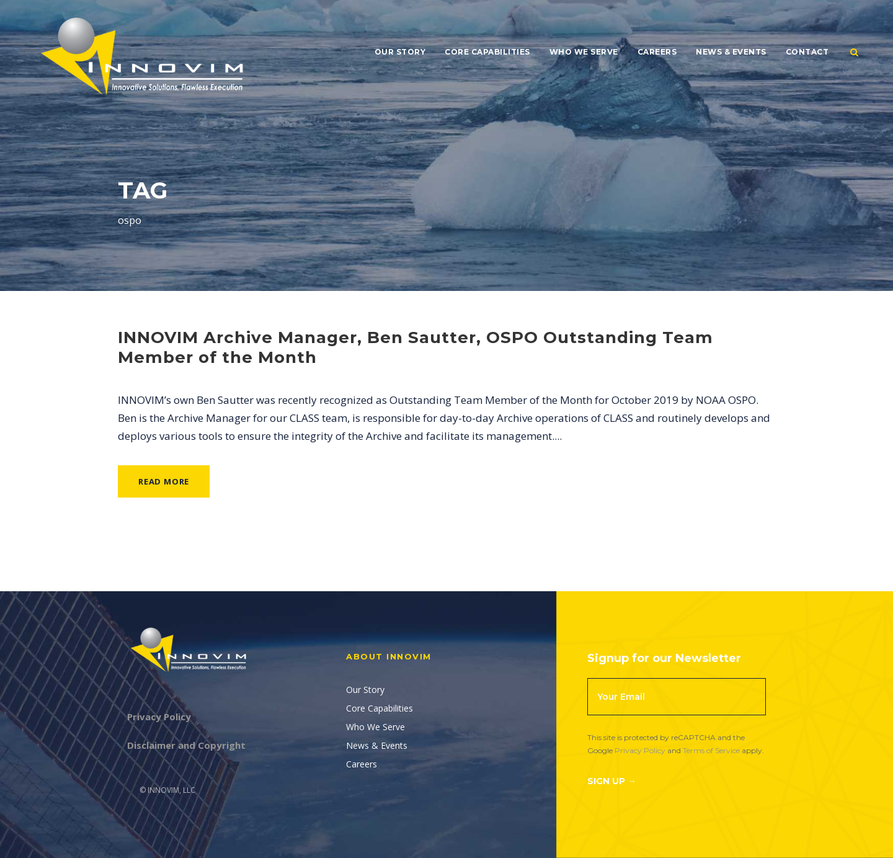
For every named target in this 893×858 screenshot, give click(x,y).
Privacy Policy (640, 750)
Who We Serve (583, 51)
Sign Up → (611, 781)
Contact (807, 51)
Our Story (400, 51)
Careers (657, 51)
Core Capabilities (487, 51)
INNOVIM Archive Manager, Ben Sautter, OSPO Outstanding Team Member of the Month (415, 347)
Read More (163, 481)
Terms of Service (711, 750)
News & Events (731, 51)
